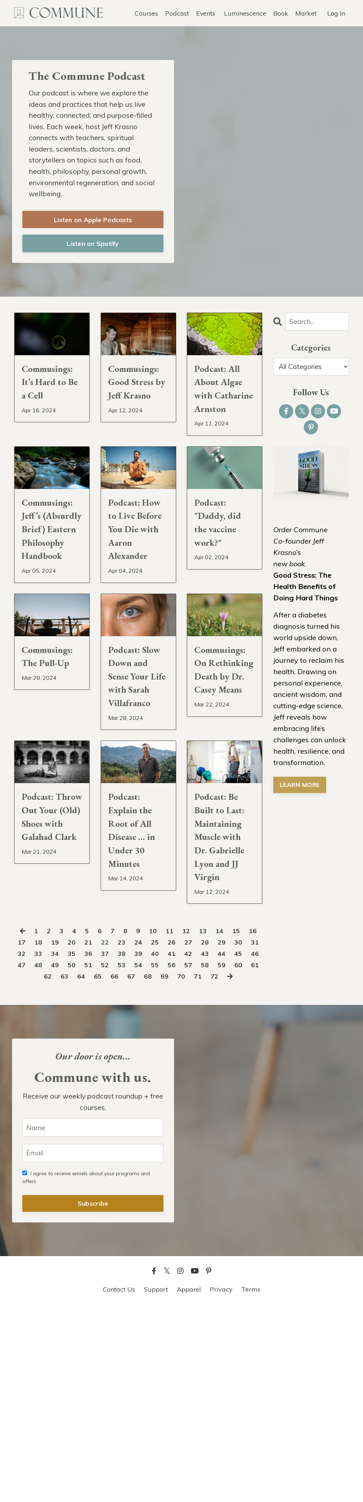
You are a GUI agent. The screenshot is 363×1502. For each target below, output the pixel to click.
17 (43, 1123)
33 (77, 1135)
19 (77, 1123)
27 (216, 1123)
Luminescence (245, 13)
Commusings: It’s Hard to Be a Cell (52, 390)
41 (216, 1135)
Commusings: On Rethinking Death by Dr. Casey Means (224, 781)
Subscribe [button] (93, 1398)
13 (214, 1112)
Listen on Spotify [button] (93, 246)
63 (112, 1158)
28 (234, 1123)
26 (199, 1123)
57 (251, 1146)
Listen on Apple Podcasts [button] (93, 222)
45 (43, 1146)
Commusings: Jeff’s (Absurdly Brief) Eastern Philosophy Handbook (52, 590)
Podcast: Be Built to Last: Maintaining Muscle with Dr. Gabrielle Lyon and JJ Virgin (223, 989)
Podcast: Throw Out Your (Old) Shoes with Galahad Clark (49, 964)
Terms (250, 1484)
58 (25, 1158)
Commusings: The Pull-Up (52, 747)
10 (161, 1112)
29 (251, 1123)
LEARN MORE (300, 788)
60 (60, 1158)
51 (147, 1146)
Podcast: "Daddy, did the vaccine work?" (222, 565)
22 (129, 1123)
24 (164, 1123)
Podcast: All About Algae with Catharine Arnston (224, 407)
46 (60, 1146)
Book (280, 13)
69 (216, 1158)
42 (234, 1135)
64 (129, 1158)
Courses (146, 13)
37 (147, 1135)
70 (234, 1158)
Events (205, 13)
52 (164, 1146)
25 (182, 1123)
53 (182, 1146)
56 (234, 1146)
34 (95, 1135)
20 (95, 1123)
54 (199, 1146)
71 (251, 1158)
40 (199, 1135)
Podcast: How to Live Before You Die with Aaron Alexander (137, 582)
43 (251, 1135)
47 (77, 1146)
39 (182, 1135)
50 (129, 1146)
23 (147, 1123)
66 (164, 1158)
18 (60, 1123)
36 (129, 1135)
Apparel (189, 1484)
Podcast (176, 13)
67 (182, 1158)
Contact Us (119, 1484)
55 (216, 1146)
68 (199, 1158)
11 (179, 1112)
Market (306, 13)
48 (95, 1146)
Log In (336, 13)
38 (164, 1135)
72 (131, 1169)
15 (248, 1112)
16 (25, 1123)
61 (77, 1158)
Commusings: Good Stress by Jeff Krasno (138, 399)
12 (196, 1112)
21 (112, 1123)
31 (43, 1135)
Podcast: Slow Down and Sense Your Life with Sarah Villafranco (135, 781)
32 (60, 1135)
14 (231, 1112)
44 (25, 1146)
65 (147, 1158)
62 (95, 1158)
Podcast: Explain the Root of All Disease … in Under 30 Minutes (137, 964)
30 (25, 1135)
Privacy (221, 1484)
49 (112, 1146)
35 (112, 1135)
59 (43, 1158)
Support (156, 1484)
